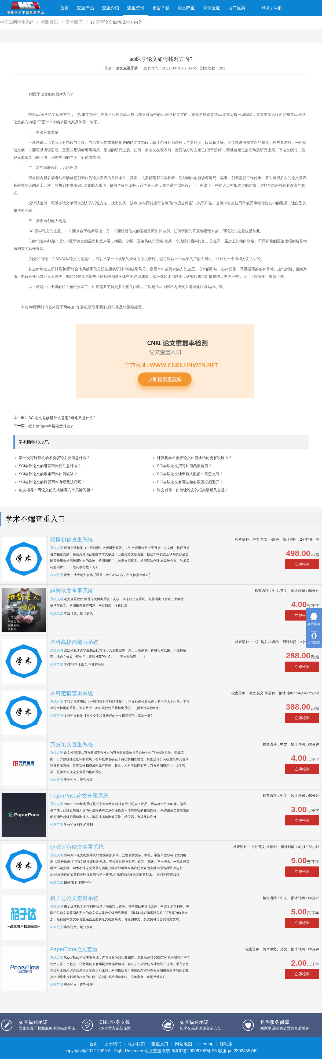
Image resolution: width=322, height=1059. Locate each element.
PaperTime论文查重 (74, 949)
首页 (64, 8)
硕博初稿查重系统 (71, 540)
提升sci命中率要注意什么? (50, 426)
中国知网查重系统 (17, 22)
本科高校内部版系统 (74, 642)
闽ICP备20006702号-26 (194, 1051)
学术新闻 (74, 22)
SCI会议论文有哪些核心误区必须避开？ (190, 482)
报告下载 (161, 8)
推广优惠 (236, 8)
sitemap (205, 1044)
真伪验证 (211, 8)
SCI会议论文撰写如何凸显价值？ (184, 466)
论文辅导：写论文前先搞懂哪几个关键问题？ (56, 490)
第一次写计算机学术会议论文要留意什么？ (54, 458)
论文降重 (186, 8)
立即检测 (302, 564)
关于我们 (113, 1044)
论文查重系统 (127, 68)
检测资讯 (50, 22)
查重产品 (85, 8)
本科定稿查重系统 (71, 693)
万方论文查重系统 (71, 744)
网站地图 (183, 1044)
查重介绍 (110, 8)
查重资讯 (135, 8)
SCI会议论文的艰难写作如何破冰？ (48, 474)
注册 (277, 8)
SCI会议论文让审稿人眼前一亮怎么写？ (190, 474)
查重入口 (160, 1044)
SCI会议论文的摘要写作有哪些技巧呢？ (52, 482)
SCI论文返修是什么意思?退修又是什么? (61, 418)
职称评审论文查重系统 (77, 847)
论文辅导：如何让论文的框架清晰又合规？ (192, 490)
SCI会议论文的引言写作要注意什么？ (50, 466)
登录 (265, 8)
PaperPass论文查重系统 (79, 796)
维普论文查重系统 (71, 591)
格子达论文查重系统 (74, 898)
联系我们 (136, 1044)
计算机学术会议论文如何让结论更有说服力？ (194, 458)
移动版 (226, 1044)
